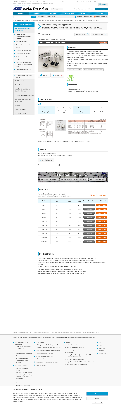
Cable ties (39, 347)
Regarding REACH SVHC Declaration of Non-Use (80, 361)
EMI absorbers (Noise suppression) (23, 58)
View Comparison (98, 34)
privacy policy (42, 395)
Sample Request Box (101, 16)
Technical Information (72, 345)
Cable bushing (48, 347)
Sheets (51, 353)
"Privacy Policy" (78, 269)
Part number (51, 16)
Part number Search (21, 113)
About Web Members (80, 9)
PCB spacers (40, 345)
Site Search (42, 16)
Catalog (57, 75)
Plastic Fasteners (20, 85)
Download (89, 205)
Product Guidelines (46, 34)
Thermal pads (40, 359)
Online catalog (70, 352)
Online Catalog (84, 13)
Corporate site (100, 9)
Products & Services (23, 24)
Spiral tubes (57, 347)
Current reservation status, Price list (23, 382)
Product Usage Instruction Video (24, 76)
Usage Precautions (20, 109)
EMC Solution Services (21, 81)
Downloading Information (68, 13)
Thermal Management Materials (24, 95)
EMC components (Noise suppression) (23, 29)
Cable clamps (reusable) (52, 345)
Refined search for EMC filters (23, 71)
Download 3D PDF (47, 160)
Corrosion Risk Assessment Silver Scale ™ (23, 100)
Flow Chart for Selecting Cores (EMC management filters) (24, 64)
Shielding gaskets (21, 41)
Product (21, 13)
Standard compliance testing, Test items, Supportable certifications (24, 376)
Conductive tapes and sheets (23, 46)
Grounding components (23, 50)
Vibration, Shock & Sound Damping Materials (22, 90)
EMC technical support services (22, 369)
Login (91, 16)
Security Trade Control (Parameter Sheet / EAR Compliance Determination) (79, 355)
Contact (100, 13)
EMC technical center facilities (24, 372)
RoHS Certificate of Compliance (75, 359)
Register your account (82, 16)
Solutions (37, 13)
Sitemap (90, 9)
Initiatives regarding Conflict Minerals (77, 364)
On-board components (23, 53)
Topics (100, 342)
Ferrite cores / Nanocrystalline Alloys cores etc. (23, 36)
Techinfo (52, 13)
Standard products (42, 353)
